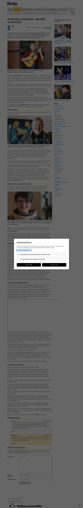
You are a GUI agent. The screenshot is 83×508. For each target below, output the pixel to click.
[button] (63, 254)
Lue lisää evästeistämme (24, 250)
